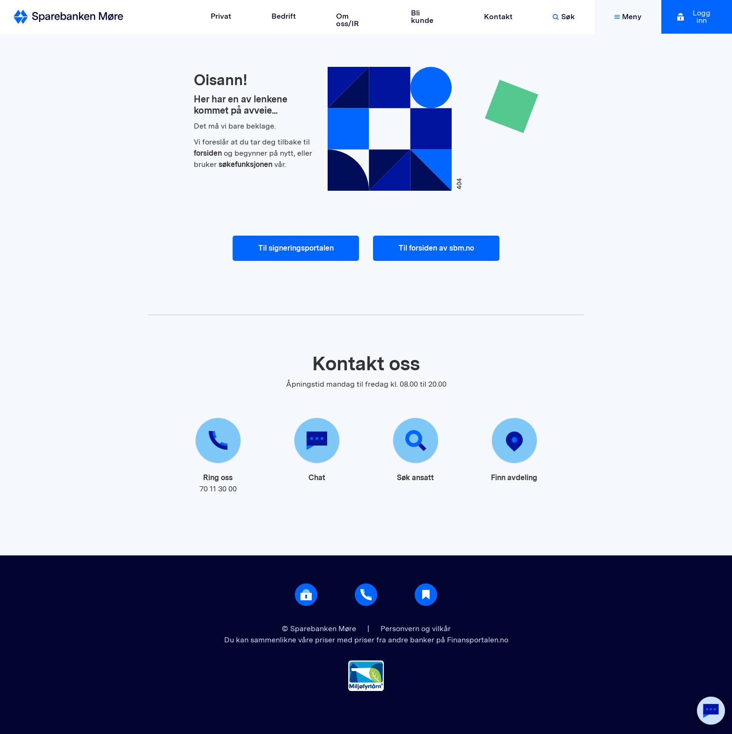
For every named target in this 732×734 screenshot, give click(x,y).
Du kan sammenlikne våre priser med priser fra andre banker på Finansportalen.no (366, 639)
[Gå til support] (366, 594)
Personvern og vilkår (416, 628)
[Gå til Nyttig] (426, 594)
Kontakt (498, 16)
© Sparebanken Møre (320, 628)
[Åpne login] (306, 594)
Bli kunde (422, 16)
